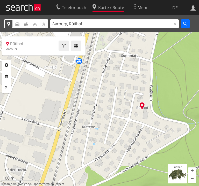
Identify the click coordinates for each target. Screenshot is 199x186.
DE (175, 8)
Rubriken (6, 65)
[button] (192, 171)
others (59, 184)
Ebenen (6, 76)
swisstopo (24, 184)
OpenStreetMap (43, 184)
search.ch (10, 184)
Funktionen (6, 87)
